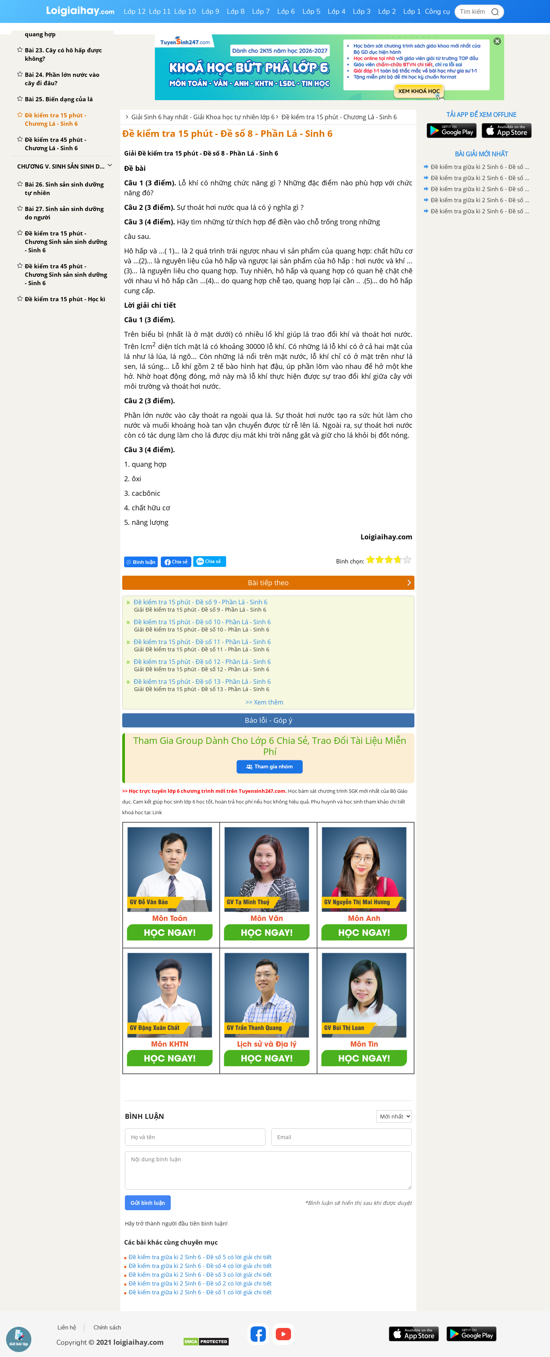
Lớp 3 (362, 11)
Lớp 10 (185, 11)
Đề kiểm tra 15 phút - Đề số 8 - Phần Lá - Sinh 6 (227, 133)
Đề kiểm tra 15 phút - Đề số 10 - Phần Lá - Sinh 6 (201, 622)
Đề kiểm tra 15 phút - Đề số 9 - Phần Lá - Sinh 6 (199, 602)
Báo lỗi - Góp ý (268, 720)
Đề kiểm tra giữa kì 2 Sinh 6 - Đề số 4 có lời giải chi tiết (200, 1265)
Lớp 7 (261, 11)
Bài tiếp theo (329, 582)
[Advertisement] (481, 338)
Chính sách (107, 1327)
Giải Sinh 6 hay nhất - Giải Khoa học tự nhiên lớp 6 (203, 117)
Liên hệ (66, 1327)
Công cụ (437, 11)
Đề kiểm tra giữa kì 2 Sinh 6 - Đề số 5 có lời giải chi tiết (200, 1257)
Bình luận (140, 562)
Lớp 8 (236, 11)
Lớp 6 (286, 11)
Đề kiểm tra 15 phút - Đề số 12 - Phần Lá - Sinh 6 (201, 661)
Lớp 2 (387, 11)
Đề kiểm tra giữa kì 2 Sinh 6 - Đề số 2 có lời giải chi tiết (200, 1283)
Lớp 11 (160, 11)
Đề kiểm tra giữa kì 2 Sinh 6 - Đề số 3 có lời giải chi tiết (200, 1274)
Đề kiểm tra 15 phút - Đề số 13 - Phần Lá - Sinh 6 (201, 681)
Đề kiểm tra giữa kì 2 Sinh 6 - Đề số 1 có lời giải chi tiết (200, 1292)
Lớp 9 (211, 11)
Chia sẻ (176, 561)
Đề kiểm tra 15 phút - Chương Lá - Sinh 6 (339, 117)
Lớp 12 (135, 11)
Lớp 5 (311, 11)
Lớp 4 (337, 11)
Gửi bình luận (148, 1203)
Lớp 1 (412, 11)
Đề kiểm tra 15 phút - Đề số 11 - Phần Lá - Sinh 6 (201, 642)
